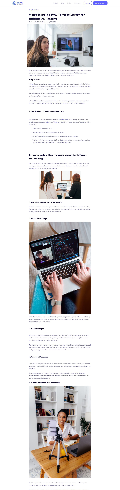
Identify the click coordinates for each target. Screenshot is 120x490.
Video (31, 84)
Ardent (47, 122)
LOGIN (88, 3)
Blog (62, 3)
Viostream (56, 122)
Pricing (69, 3)
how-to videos (63, 120)
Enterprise (77, 3)
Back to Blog (33, 10)
